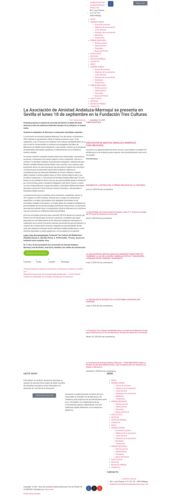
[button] (29, 260)
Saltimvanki (49, 489)
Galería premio (100, 46)
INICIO (92, 19)
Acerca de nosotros (102, 25)
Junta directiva (100, 30)
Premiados (99, 48)
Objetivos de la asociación (105, 27)
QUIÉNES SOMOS (97, 22)
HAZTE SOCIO (95, 54)
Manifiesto (99, 35)
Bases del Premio (101, 51)
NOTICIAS (94, 56)
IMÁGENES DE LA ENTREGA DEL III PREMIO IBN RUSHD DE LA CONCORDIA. (116, 185)
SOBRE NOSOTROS (93, 122)
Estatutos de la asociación (105, 32)
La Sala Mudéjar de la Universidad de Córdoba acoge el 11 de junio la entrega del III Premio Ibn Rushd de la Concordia (116, 213)
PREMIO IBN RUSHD (98, 40)
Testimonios (99, 38)
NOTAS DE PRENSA (98, 59)
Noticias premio (101, 43)
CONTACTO (94, 61)
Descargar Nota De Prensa (36, 253)
